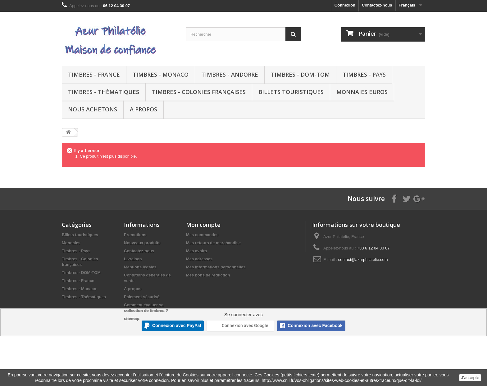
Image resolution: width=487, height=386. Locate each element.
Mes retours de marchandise (213, 242)
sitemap (131, 318)
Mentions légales (140, 267)
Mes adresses (199, 259)
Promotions (135, 234)
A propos (143, 109)
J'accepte (470, 377)
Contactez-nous (377, 5)
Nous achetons (92, 109)
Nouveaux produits (142, 242)
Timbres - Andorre (229, 74)
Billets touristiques (291, 92)
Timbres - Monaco (161, 74)
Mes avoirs (196, 251)
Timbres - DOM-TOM (300, 74)
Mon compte (203, 224)
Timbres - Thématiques (103, 92)
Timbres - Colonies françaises (199, 92)
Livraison (133, 259)
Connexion (345, 5)
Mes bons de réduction (208, 275)
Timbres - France (94, 74)
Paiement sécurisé (141, 296)
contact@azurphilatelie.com (363, 259)
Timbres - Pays (364, 74)
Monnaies (71, 242)
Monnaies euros (362, 92)
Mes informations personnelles (215, 267)
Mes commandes (202, 234)
